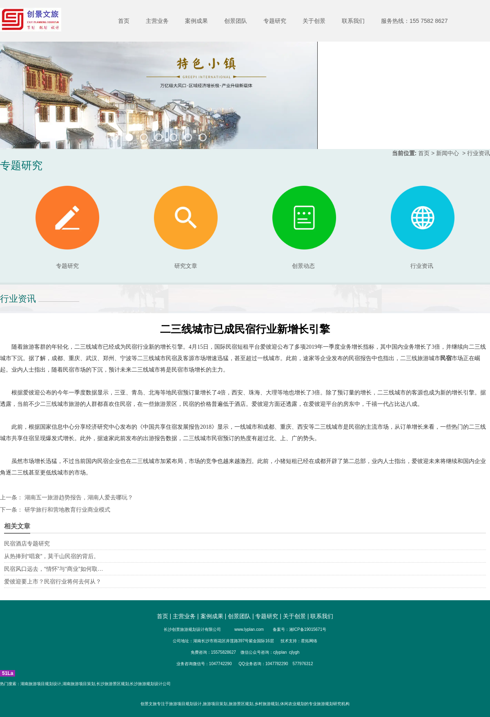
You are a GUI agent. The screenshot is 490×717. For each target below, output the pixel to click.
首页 (123, 21)
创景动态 (304, 227)
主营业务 (157, 21)
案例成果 (196, 21)
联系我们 (353, 21)
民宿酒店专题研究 (27, 543)
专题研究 (274, 21)
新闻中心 (447, 153)
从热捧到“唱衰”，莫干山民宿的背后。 (51, 556)
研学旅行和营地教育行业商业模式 (66, 509)
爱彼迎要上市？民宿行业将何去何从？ (52, 581)
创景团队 (235, 21)
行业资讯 (421, 266)
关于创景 (314, 21)
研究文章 (186, 227)
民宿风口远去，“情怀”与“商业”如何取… (53, 569)
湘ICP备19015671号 (307, 629)
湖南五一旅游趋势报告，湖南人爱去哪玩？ (78, 497)
